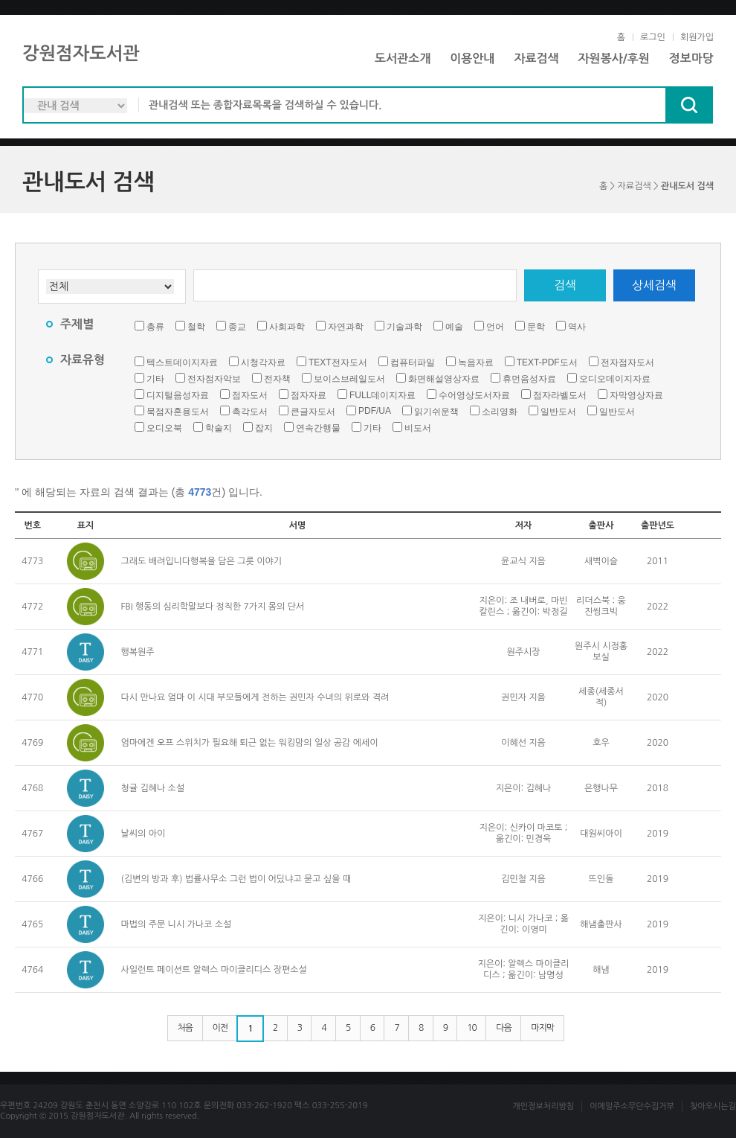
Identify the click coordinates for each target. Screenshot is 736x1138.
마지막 (542, 1027)
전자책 (277, 379)
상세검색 (654, 285)
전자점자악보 (214, 379)
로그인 (652, 37)
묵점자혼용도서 (177, 411)
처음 (185, 1027)
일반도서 (558, 411)
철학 (196, 327)
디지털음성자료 (177, 395)
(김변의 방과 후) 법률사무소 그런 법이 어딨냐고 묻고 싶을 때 (236, 879)
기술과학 (404, 327)
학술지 (218, 428)
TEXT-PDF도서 (547, 362)
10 (472, 1027)
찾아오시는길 (713, 1106)
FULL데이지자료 (382, 395)
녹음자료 (476, 362)
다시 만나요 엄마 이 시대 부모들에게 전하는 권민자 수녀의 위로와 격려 (255, 697)
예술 (454, 327)
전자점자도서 (627, 362)
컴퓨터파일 (412, 362)
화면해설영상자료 (444, 379)
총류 (155, 327)
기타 (155, 379)
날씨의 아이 (143, 833)
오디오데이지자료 (615, 379)
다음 (503, 1027)
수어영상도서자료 (474, 395)
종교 (237, 327)
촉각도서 (250, 411)
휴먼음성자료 (529, 379)
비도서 (417, 428)
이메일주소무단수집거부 (632, 1106)
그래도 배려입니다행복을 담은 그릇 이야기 (201, 561)
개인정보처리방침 (543, 1106)
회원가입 (697, 37)
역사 (577, 327)
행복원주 (138, 652)
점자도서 (250, 395)
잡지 (264, 428)
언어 (495, 327)
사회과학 (287, 327)
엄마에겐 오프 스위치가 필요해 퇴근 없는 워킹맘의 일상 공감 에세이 (249, 742)
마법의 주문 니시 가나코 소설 (176, 924)
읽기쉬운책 (436, 411)
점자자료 (308, 395)
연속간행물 (318, 428)
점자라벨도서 (560, 395)
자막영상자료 (636, 395)
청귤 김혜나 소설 (153, 788)
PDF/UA (374, 411)
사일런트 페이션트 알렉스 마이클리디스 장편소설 (214, 969)
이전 (220, 1027)
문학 (536, 327)
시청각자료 (263, 362)
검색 (565, 285)
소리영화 (499, 411)
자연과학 (346, 327)
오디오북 (164, 428)
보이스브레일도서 (349, 379)
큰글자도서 (313, 411)
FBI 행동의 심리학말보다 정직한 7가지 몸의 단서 (213, 606)
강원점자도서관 (81, 54)
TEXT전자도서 (338, 362)
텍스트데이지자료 (182, 362)
